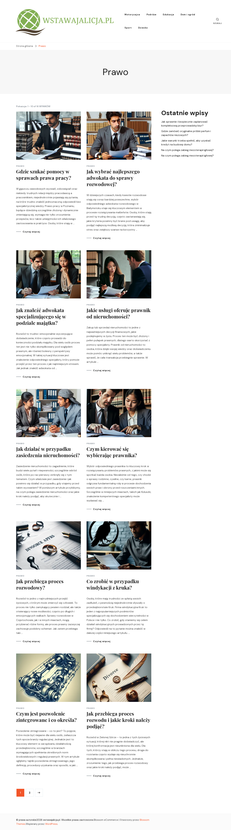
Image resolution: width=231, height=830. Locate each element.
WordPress (51, 824)
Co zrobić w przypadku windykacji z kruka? (113, 584)
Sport (128, 27)
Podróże (151, 14)
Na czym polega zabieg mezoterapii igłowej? (187, 150)
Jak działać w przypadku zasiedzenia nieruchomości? (48, 452)
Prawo (20, 166)
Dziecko (143, 27)
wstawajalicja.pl (51, 820)
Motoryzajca (132, 14)
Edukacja (168, 14)
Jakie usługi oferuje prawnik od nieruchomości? (118, 313)
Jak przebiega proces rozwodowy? (40, 584)
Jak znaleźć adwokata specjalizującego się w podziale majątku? (41, 316)
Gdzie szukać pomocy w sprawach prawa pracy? (43, 174)
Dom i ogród (188, 14)
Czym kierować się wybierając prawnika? (112, 452)
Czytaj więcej (31, 232)
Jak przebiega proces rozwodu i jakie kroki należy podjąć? (118, 720)
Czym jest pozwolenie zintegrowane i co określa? (46, 716)
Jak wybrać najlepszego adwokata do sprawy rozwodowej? (113, 177)
